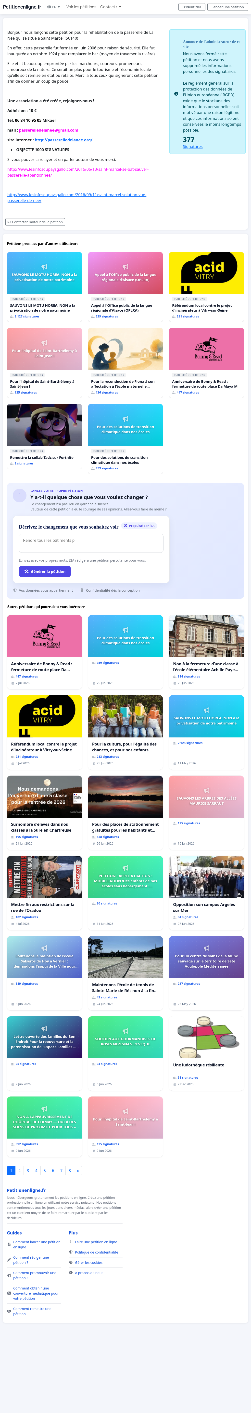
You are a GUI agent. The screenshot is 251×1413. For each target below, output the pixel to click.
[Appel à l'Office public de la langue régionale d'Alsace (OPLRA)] (125, 287)
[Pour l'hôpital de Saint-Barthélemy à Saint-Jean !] (44, 363)
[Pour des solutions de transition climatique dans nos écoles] (125, 439)
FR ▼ (54, 6)
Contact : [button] (109, 7)
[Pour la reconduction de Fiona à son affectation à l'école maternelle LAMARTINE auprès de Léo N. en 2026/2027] (125, 363)
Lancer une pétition (228, 7)
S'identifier (192, 7)
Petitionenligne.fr (22, 7)
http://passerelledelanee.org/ (63, 140)
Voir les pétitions (81, 7)
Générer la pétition (44, 571)
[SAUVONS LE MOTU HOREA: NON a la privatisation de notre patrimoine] (44, 287)
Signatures (192, 146)
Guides (14, 1233)
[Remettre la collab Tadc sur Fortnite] (44, 436)
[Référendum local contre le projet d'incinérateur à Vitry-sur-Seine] (206, 287)
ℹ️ (42, 299)
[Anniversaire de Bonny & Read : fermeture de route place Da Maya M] (206, 363)
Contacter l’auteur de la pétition (35, 222)
